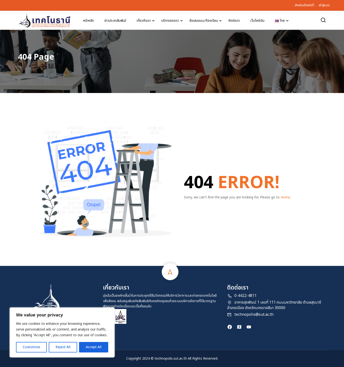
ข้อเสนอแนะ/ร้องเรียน (203, 20)
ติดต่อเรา (234, 20)
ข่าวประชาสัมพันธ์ (115, 20)
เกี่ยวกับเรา (144, 20)
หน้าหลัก (88, 20)
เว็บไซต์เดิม (257, 20)
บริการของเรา (170, 20)
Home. (286, 197)
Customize (31, 347)
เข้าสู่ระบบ (324, 5)
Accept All (94, 347)
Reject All (62, 347)
